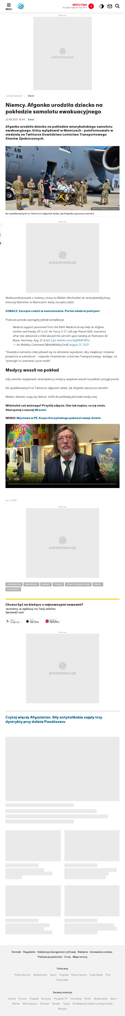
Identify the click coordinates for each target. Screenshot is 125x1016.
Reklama (83, 952)
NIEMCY (46, 584)
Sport (53, 974)
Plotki (87, 998)
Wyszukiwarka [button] (117, 6)
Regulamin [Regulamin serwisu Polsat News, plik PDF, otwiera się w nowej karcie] (29, 952)
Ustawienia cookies (101, 952)
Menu (9, 9)
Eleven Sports (79, 974)
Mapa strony (80, 957)
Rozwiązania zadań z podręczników (93, 1003)
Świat (31, 96)
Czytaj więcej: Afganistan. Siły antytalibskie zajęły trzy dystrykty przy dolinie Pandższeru (53, 719)
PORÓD (58, 584)
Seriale (56, 1003)
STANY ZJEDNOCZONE (78, 584)
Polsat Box (62, 980)
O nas (67, 957)
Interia (12, 998)
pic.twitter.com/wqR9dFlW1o (71, 340)
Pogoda (63, 974)
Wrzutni (40, 410)
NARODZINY (31, 584)
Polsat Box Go (22, 974)
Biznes (16, 1003)
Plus (108, 974)
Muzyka (62, 1008)
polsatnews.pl (14, 96)
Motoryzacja (30, 1003)
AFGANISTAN (14, 584)
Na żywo (46, 998)
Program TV (61, 998)
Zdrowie (44, 1003)
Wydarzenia (100, 998)
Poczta (22, 998)
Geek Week (96, 974)
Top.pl (66, 1003)
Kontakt (16, 952)
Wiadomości (40, 974)
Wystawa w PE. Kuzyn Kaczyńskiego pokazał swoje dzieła (58, 418)
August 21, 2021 (79, 345)
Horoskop (75, 998)
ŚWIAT (97, 584)
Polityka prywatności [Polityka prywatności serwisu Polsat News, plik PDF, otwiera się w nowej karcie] (50, 957)
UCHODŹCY (13, 589)
